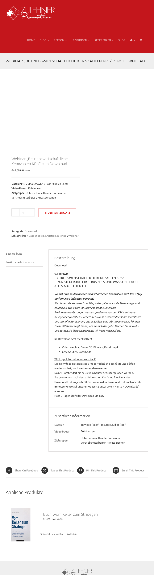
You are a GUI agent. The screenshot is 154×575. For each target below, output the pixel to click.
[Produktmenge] (23, 212)
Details (73, 533)
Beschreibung (14, 253)
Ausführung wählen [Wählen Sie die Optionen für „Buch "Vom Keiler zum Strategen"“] (53, 533)
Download (31, 231)
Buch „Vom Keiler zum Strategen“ (71, 514)
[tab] (24, 253)
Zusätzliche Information (20, 262)
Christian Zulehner (56, 235)
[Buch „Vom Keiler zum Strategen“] (20, 524)
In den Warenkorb (57, 212)
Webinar (73, 235)
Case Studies (36, 235)
